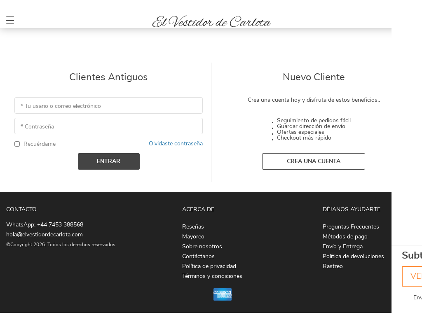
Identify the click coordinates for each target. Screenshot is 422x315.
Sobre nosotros (202, 247)
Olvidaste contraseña (176, 144)
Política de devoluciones (353, 256)
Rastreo (333, 266)
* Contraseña (37, 127)
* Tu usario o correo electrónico (61, 106)
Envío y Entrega (343, 247)
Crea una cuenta (313, 161)
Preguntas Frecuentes (351, 227)
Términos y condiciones (212, 276)
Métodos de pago (345, 237)
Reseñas (193, 227)
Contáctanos (198, 256)
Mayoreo (193, 237)
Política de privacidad (209, 266)
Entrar (108, 161)
